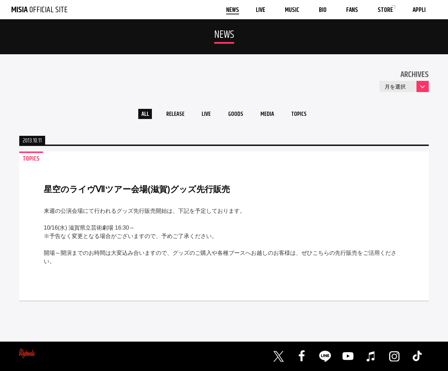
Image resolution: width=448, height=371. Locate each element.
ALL (138, 115)
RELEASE (171, 115)
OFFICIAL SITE (39, 10)
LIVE (205, 115)
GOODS (236, 115)
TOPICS (305, 115)
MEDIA (270, 115)
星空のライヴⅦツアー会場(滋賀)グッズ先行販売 (137, 191)
